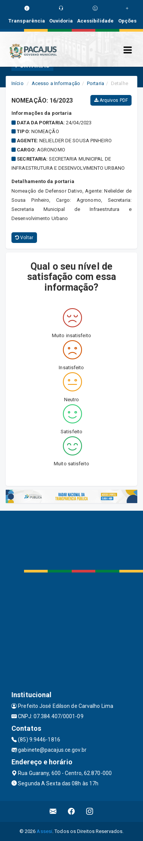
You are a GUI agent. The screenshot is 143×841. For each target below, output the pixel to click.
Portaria (95, 83)
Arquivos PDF (111, 100)
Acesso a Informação (56, 83)
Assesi (44, 831)
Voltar (24, 237)
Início (17, 83)
